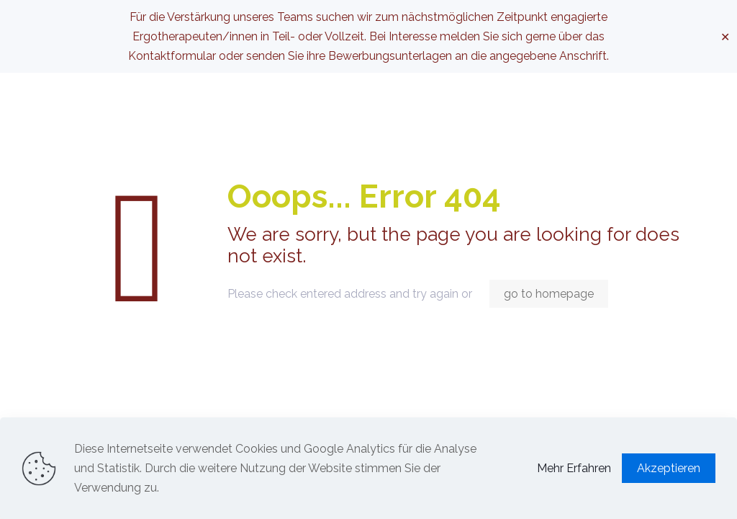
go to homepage (549, 294)
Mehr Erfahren (574, 468)
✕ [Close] (725, 36)
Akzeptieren (668, 468)
